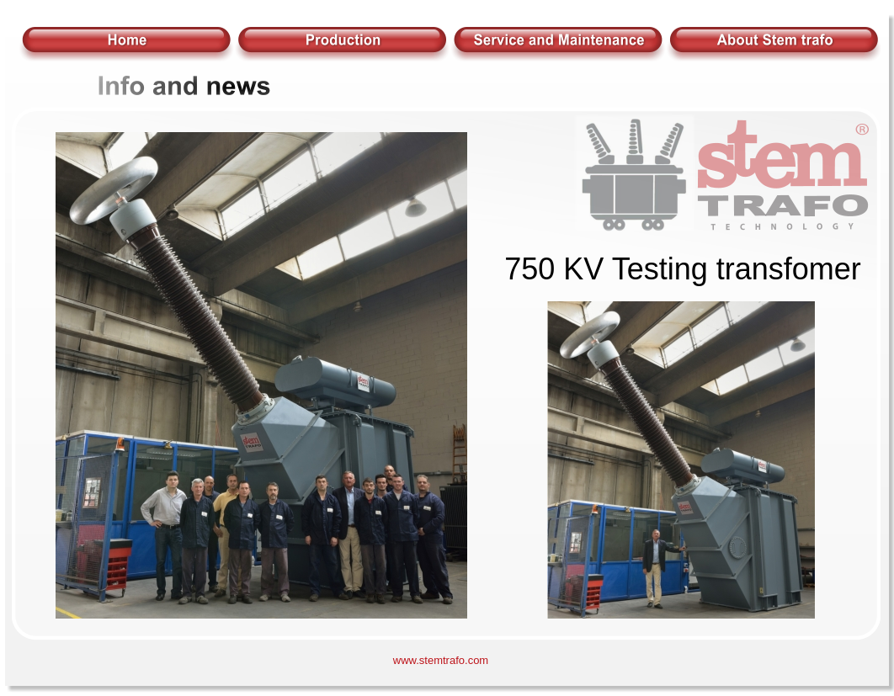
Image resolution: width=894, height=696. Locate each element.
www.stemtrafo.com (440, 660)
